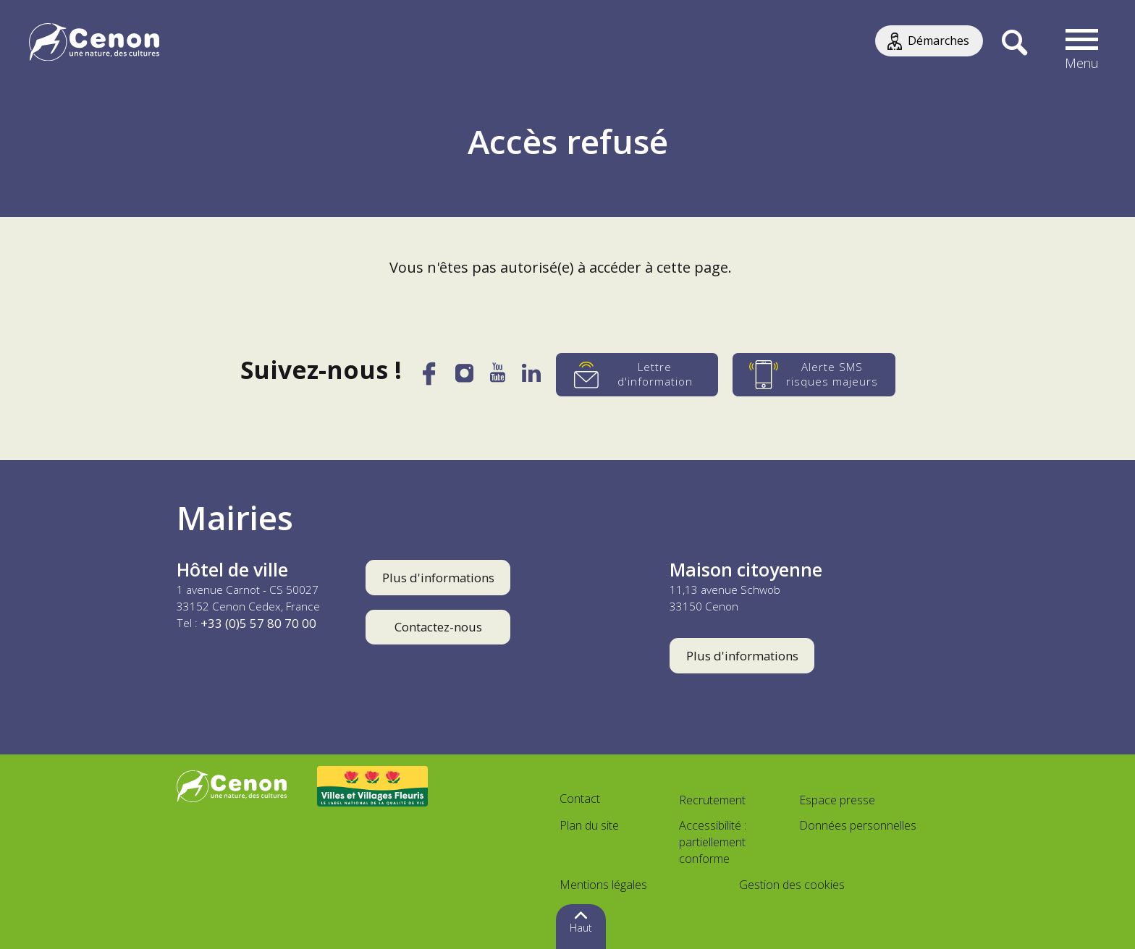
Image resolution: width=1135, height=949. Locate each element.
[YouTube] (497, 378)
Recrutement (712, 800)
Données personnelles (857, 825)
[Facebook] (428, 379)
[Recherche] (1014, 43)
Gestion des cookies (792, 885)
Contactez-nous (438, 626)
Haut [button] (581, 928)
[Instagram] (464, 377)
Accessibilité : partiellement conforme (712, 842)
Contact (580, 799)
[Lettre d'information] (637, 374)
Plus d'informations (438, 577)
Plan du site (589, 825)
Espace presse (837, 800)
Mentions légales (603, 885)
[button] (1082, 43)
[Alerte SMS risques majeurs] (814, 374)
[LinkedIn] (531, 378)
